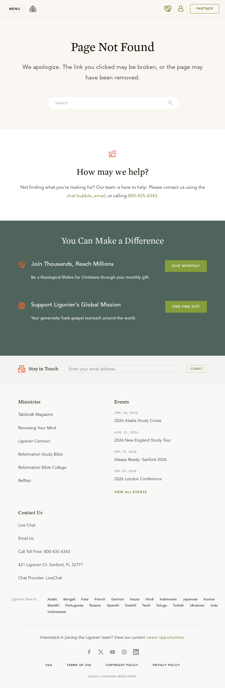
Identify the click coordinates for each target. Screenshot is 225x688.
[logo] (33, 9)
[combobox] (113, 103)
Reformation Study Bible (40, 454)
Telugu (161, 605)
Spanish (113, 605)
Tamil (146, 605)
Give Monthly (186, 266)
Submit (196, 369)
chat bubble (79, 196)
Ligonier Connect (34, 441)
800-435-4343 (142, 196)
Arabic (52, 599)
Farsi (84, 599)
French (99, 599)
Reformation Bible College (42, 467)
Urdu (214, 605)
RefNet (24, 480)
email (99, 196)
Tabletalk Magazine (35, 414)
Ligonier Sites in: (24, 599)
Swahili (130, 605)
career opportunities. (165, 637)
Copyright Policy (122, 665)
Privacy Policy (166, 665)
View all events (130, 492)
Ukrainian (197, 605)
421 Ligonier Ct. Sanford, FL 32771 (50, 564)
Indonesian (168, 599)
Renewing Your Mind (37, 427)
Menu (14, 9)
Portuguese (74, 605)
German (117, 599)
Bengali (69, 599)
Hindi (149, 599)
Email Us (26, 538)
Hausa (134, 599)
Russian (95, 605)
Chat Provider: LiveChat (40, 577)
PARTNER (204, 8)
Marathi (53, 605)
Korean (209, 599)
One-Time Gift (186, 306)
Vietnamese (56, 611)
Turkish (178, 605)
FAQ (48, 665)
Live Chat (26, 525)
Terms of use (79, 665)
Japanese (190, 599)
